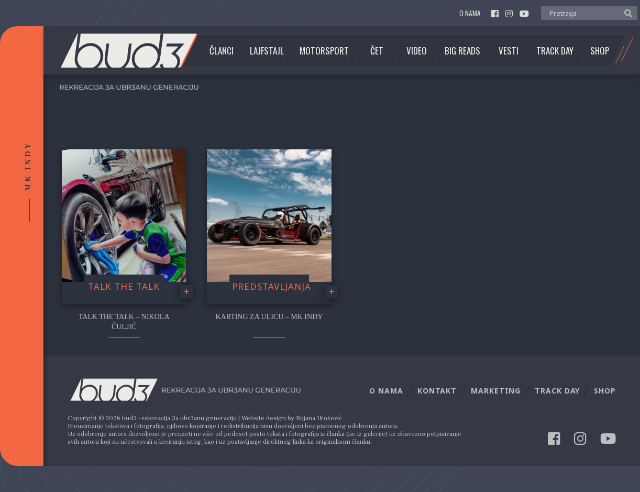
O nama (470, 13)
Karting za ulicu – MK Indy (269, 317)
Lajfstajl (267, 51)
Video (416, 51)
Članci (221, 51)
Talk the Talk (124, 286)
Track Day (554, 51)
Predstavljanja (271, 286)
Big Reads (462, 51)
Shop (599, 51)
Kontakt (437, 391)
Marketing (496, 391)
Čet (376, 51)
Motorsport (324, 51)
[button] (625, 12)
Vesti (508, 51)
